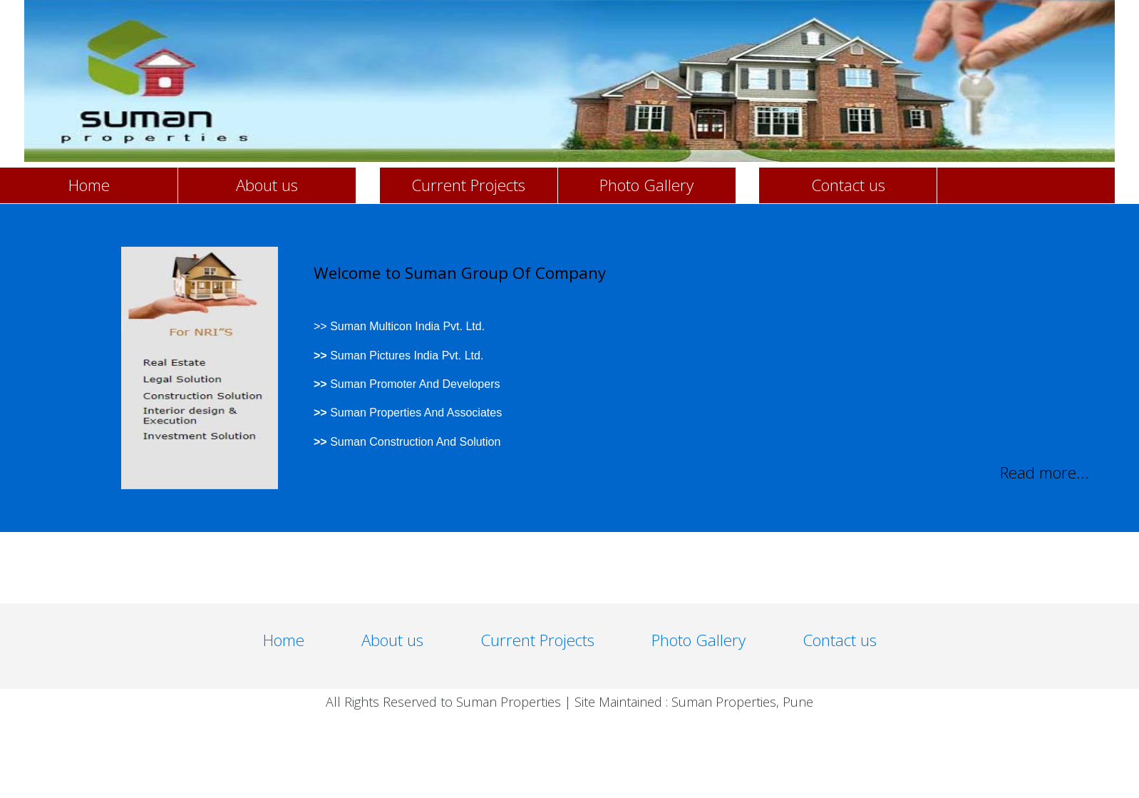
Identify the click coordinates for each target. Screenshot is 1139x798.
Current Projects (468, 185)
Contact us (848, 185)
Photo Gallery (646, 185)
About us (267, 185)
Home (89, 185)
